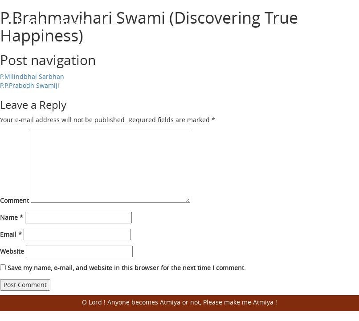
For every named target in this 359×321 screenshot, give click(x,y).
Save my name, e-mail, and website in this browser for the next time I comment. (127, 267)
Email (11, 234)
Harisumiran (51, 21)
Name (11, 217)
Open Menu (332, 22)
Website (12, 251)
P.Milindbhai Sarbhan (32, 76)
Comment (14, 200)
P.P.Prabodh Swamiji (29, 85)
